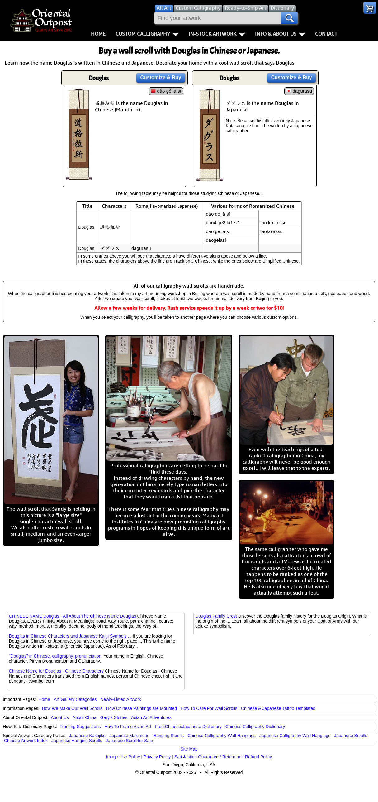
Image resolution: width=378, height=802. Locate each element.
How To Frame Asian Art (127, 726)
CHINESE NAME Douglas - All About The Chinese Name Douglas (72, 616)
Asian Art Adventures (151, 717)
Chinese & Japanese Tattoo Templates (278, 708)
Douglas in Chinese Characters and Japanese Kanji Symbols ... (70, 636)
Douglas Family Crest (216, 616)
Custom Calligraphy (147, 34)
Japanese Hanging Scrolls (76, 740)
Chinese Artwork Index (26, 740)
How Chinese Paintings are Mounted (141, 708)
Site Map (188, 748)
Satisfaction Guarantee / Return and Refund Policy (223, 756)
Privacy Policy (157, 756)
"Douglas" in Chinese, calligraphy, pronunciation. (55, 656)
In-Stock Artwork (217, 34)
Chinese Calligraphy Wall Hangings (221, 735)
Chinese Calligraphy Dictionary (255, 726)
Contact (326, 34)
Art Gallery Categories (75, 699)
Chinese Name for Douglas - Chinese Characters (56, 670)
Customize (160, 77)
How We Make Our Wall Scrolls (72, 708)
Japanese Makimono (129, 735)
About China (85, 717)
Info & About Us (280, 34)
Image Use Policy (123, 756)
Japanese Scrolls (350, 735)
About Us (60, 717)
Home (98, 34)
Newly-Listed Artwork (120, 699)
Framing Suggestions (80, 726)
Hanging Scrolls (168, 735)
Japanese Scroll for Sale (129, 740)
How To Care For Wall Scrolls (209, 708)
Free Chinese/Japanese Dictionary (188, 726)
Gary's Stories (113, 717)
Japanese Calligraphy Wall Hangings (294, 735)
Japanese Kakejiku (87, 735)
